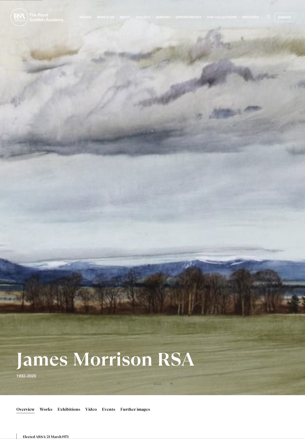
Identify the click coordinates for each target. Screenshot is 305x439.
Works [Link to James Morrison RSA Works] (46, 409)
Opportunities (188, 17)
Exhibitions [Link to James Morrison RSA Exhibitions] (69, 409)
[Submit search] (268, 17)
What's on (105, 17)
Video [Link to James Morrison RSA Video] (91, 409)
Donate (284, 17)
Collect (143, 17)
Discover (250, 17)
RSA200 (86, 17)
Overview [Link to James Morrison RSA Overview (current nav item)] (25, 409)
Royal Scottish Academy (36, 17)
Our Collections (222, 17)
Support (163, 17)
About (125, 17)
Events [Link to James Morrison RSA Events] (108, 409)
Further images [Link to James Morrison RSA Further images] (135, 409)
